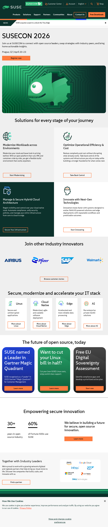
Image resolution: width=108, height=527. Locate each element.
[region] (54, 512)
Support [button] (37, 15)
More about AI (92, 326)
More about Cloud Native (41, 325)
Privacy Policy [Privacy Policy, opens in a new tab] (26, 508)
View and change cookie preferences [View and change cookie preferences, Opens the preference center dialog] (60, 520)
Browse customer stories (54, 279)
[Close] (105, 501)
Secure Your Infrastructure (15, 230)
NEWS (5, 23)
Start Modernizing (17, 175)
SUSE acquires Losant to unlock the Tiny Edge (33, 23)
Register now (16, 58)
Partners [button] (46, 15)
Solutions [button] (27, 15)
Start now (90, 388)
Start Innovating (77, 230)
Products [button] (16, 15)
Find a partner (16, 482)
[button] (34, 3)
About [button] (69, 15)
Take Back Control (77, 175)
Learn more (18, 388)
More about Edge (66, 325)
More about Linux (16, 325)
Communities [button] (58, 15)
